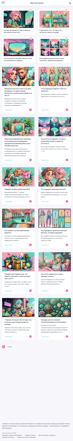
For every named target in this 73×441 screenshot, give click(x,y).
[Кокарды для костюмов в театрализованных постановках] (54, 319)
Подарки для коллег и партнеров (26, 437)
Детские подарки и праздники (47, 435)
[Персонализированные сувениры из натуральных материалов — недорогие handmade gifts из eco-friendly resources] (18, 140)
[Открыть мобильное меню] (3, 2)
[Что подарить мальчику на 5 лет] (54, 186)
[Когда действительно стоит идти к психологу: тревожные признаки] (54, 50)
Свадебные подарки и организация (12, 435)
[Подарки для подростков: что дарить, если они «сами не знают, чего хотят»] (18, 273)
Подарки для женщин (8, 437)
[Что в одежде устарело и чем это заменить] (54, 90)
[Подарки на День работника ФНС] (18, 186)
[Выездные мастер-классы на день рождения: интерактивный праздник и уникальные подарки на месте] (18, 90)
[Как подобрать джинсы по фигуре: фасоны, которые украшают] (54, 228)
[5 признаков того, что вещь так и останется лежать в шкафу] (54, 22)
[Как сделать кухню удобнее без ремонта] (18, 228)
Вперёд (9, 347)
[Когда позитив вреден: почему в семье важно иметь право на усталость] (54, 140)
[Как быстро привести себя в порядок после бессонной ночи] (18, 22)
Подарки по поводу (30, 435)
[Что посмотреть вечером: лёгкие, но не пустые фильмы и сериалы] (18, 50)
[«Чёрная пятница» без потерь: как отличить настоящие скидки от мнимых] (18, 319)
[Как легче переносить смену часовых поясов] (54, 273)
